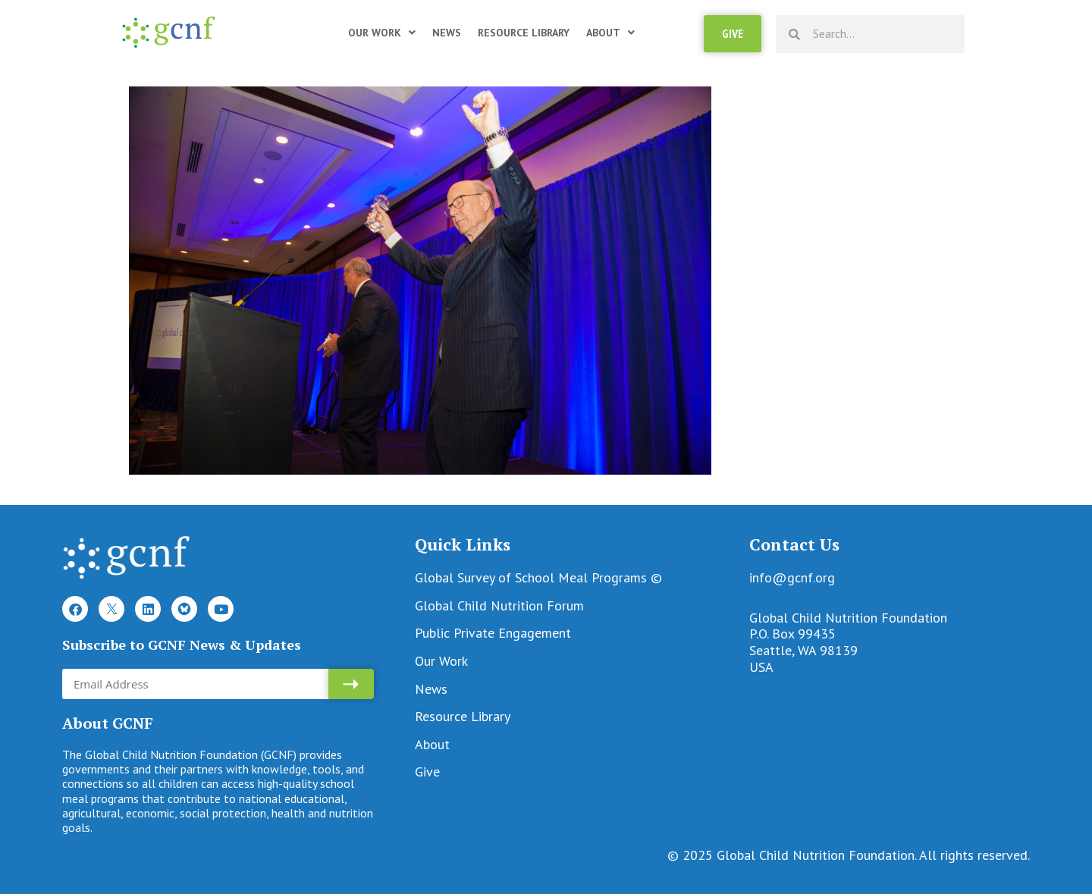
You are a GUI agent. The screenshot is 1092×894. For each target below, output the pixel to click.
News (446, 32)
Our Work (382, 32)
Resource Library (524, 32)
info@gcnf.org (792, 577)
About (610, 32)
